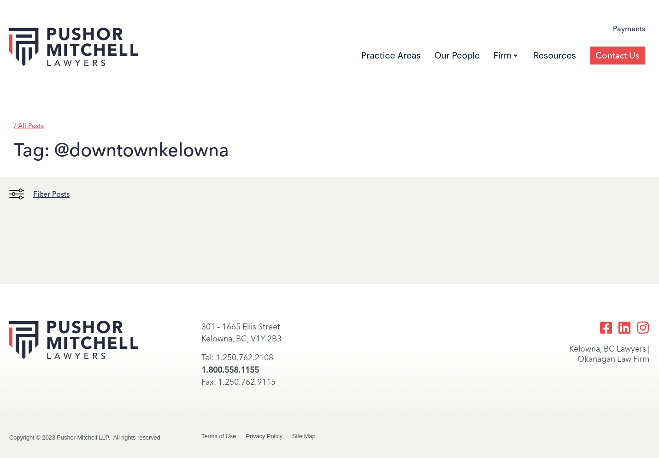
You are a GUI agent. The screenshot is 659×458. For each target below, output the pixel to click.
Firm (506, 55)
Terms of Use (218, 436)
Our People (457, 55)
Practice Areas (391, 55)
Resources (555, 55)
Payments (629, 28)
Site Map (304, 436)
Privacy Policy (264, 436)
